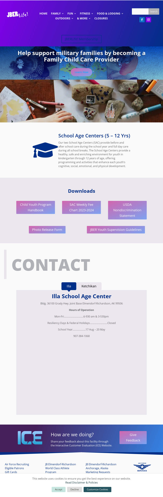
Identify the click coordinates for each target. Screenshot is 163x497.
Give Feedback (133, 438)
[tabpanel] (81, 354)
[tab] (68, 287)
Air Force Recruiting (17, 465)
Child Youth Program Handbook (35, 208)
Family (56, 13)
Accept (58, 489)
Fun (70, 13)
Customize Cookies (97, 489)
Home (43, 13)
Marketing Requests (98, 472)
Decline (74, 489)
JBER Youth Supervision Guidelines (116, 230)
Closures (101, 18)
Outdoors (62, 18)
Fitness (85, 13)
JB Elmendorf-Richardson (60, 465)
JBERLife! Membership (81, 39)
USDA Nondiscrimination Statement (127, 210)
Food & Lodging (108, 13)
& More (82, 18)
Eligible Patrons (14, 468)
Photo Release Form (47, 230)
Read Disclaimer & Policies (81, 482)
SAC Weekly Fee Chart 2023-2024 (81, 208)
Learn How (81, 72)
